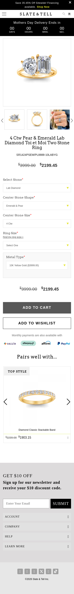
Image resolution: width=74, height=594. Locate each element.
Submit (61, 503)
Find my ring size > (13, 237)
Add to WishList (37, 323)
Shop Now (43, 7)
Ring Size (37, 235)
